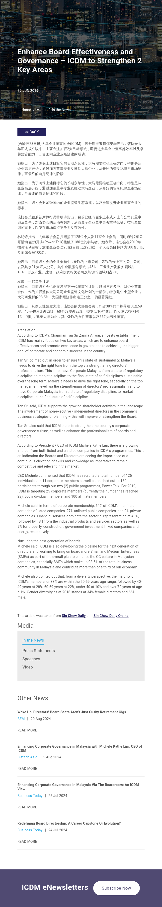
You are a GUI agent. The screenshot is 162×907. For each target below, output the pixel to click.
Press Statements (38, 650)
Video (27, 667)
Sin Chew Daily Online (111, 616)
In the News (61, 110)
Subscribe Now (116, 888)
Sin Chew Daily (74, 616)
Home (26, 110)
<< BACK (32, 132)
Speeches (31, 659)
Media (42, 110)
